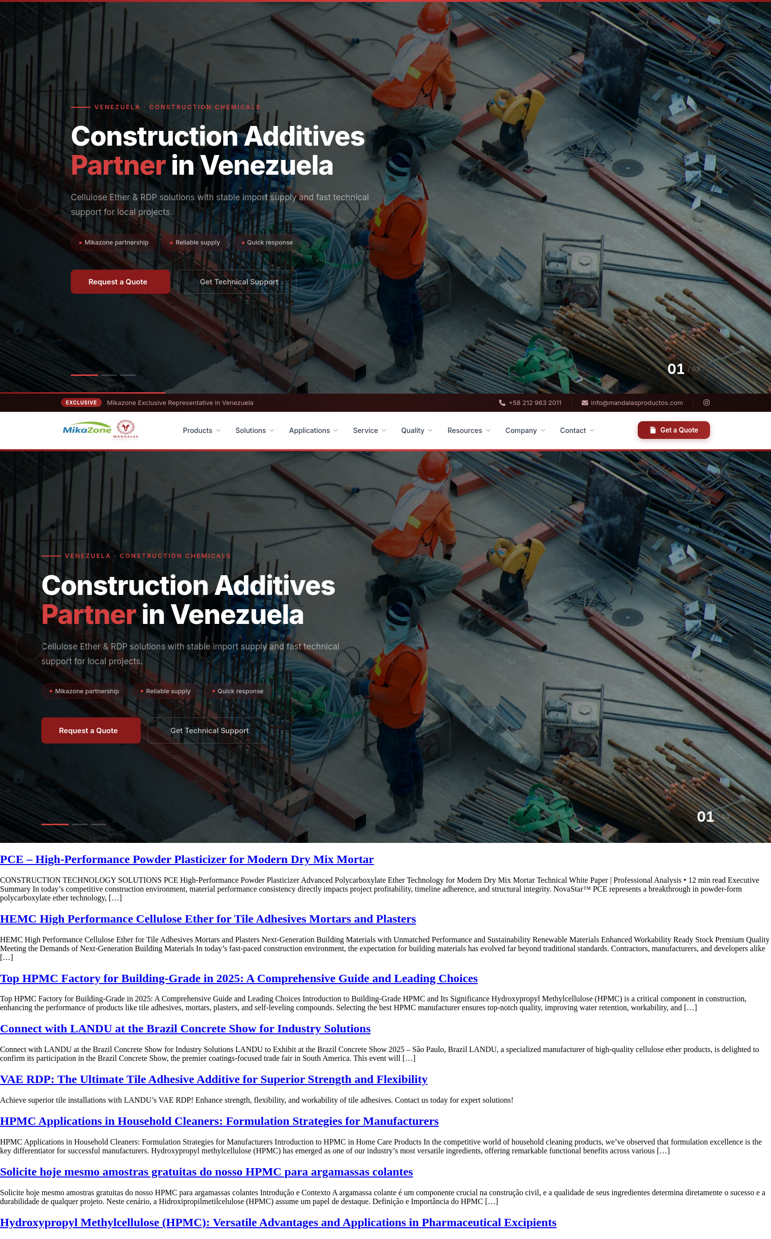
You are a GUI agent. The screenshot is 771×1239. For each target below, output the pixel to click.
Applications (313, 430)
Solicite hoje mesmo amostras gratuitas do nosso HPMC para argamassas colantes (206, 1171)
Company (525, 430)
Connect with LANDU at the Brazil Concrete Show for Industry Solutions (185, 1028)
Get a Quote (674, 430)
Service (369, 430)
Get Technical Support (239, 281)
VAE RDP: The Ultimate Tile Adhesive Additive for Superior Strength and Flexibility (214, 1079)
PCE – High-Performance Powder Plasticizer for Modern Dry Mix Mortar (187, 859)
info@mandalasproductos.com (632, 402)
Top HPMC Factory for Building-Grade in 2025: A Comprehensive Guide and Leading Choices (239, 978)
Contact (577, 430)
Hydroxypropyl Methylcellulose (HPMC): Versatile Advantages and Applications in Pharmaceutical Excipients (278, 1222)
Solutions (255, 430)
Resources (469, 430)
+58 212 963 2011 (530, 402)
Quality (417, 430)
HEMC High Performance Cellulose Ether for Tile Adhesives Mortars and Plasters (208, 918)
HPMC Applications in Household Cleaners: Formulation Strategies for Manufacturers (219, 1121)
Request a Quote (118, 281)
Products (202, 430)
